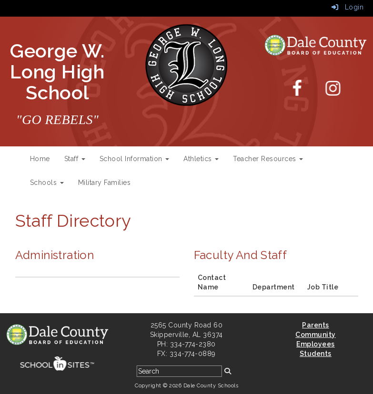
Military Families (104, 182)
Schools (47, 182)
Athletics (201, 159)
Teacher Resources (268, 159)
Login (348, 7)
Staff (74, 159)
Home (40, 159)
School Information (135, 159)
